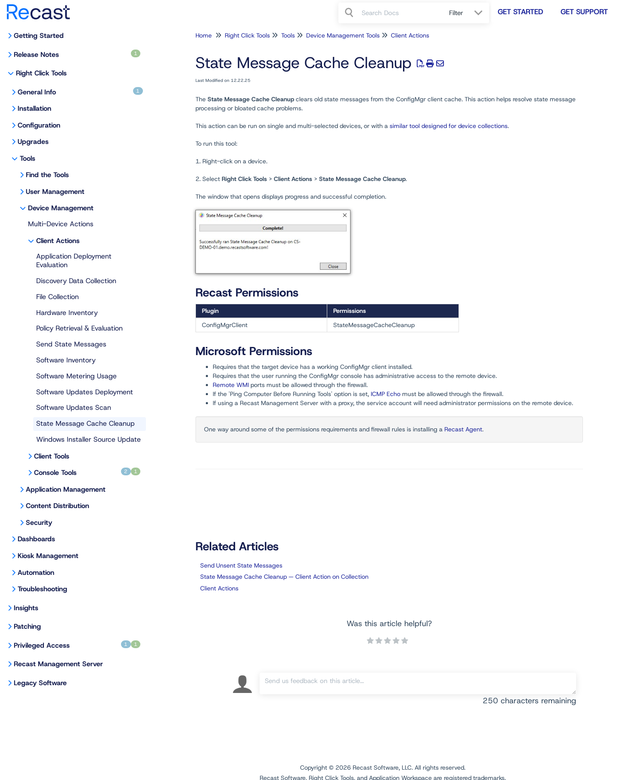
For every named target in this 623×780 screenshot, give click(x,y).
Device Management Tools (343, 35)
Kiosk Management (48, 555)
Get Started (520, 11)
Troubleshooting (42, 588)
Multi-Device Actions (60, 223)
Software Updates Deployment (84, 391)
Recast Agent (463, 429)
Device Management (60, 207)
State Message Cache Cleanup (85, 423)
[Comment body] (418, 683)
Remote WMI (231, 385)
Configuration (39, 125)
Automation (36, 572)
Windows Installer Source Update (88, 439)
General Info (80, 92)
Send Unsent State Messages (241, 565)
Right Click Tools (41, 73)
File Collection (57, 296)
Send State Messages (71, 344)
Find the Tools (47, 174)
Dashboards (36, 538)
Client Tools (51, 456)
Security (39, 522)
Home (203, 35)
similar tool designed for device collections (449, 126)
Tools (27, 158)
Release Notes (77, 54)
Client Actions (58, 240)
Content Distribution (57, 505)
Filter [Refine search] (457, 13)
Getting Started (39, 35)
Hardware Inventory (67, 312)
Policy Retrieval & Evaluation (79, 328)
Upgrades (33, 141)
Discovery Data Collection (76, 280)
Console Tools (87, 472)
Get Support (584, 11)
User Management (55, 191)
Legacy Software (40, 682)
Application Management (65, 489)
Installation (34, 108)
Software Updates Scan (73, 407)
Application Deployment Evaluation (74, 260)
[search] (400, 13)
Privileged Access (77, 645)
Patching (27, 626)
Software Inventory (66, 360)
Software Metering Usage (76, 376)
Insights (26, 607)
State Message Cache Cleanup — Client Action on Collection (284, 576)
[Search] (350, 13)
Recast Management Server (58, 663)
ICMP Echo (385, 394)
